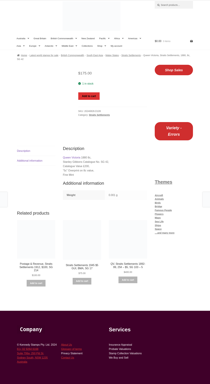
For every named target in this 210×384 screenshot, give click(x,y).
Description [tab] (23, 150)
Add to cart (89, 96)
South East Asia (95, 55)
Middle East (67, 46)
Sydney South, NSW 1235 (32, 357)
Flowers (159, 214)
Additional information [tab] (30, 160)
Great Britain (40, 38)
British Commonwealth (62, 38)
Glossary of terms (71, 349)
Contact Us (67, 357)
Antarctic (49, 46)
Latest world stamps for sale (44, 55)
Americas (133, 38)
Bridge (158, 206)
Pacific (102, 38)
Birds (158, 202)
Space (158, 229)
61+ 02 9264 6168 (27, 349)
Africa (117, 38)
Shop (99, 46)
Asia (19, 46)
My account (116, 46)
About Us (66, 344)
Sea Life (159, 221)
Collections (87, 46)
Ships (158, 225)
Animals (159, 199)
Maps (158, 217)
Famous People (163, 210)
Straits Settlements (131, 55)
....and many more (164, 233)
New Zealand (88, 38)
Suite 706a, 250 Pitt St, (30, 353)
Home (24, 55)
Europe (32, 46)
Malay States (112, 55)
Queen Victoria (71, 157)
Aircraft (159, 195)
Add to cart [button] (36, 283)
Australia (21, 38)
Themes (163, 182)
